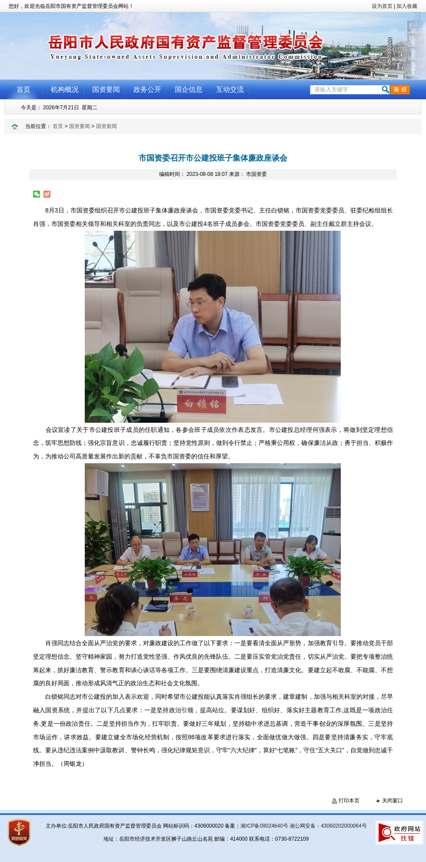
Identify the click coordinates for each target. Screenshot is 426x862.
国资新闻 (106, 126)
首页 (58, 126)
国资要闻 (79, 126)
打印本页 (349, 801)
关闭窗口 (392, 801)
